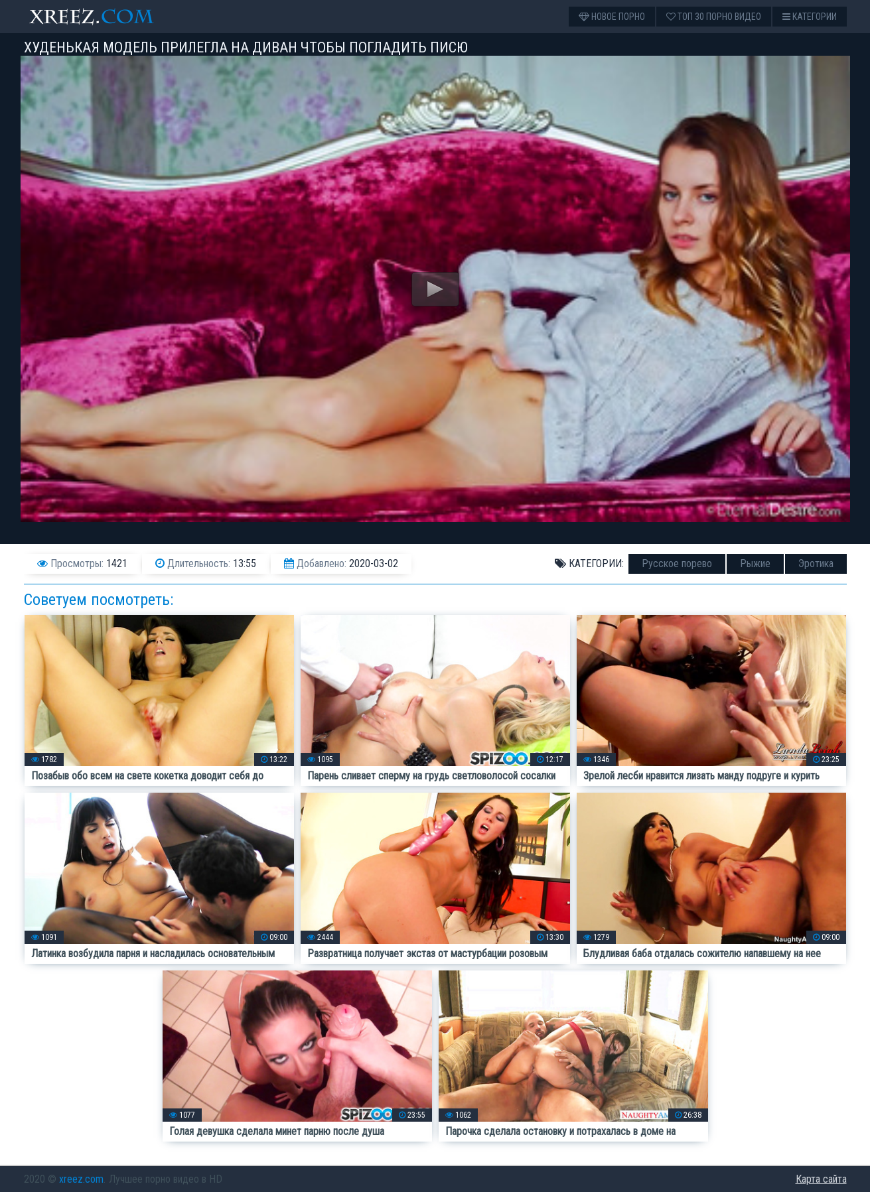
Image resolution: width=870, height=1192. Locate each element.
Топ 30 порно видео (713, 16)
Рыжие (755, 563)
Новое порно (612, 16)
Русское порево (677, 563)
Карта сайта (821, 1179)
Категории (809, 16)
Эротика (816, 563)
